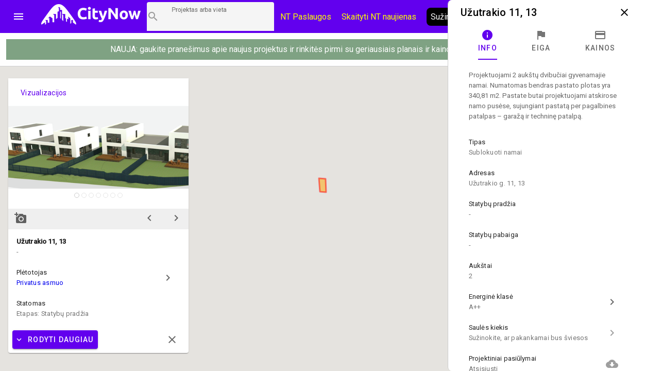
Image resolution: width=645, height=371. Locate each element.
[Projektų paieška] (210, 16)
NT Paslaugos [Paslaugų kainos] (305, 17)
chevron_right (176, 218)
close (624, 12)
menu (18, 16)
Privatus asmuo (39, 282)
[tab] (488, 41)
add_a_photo (20, 218)
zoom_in (174, 194)
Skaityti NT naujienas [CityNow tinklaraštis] (379, 17)
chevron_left (149, 218)
